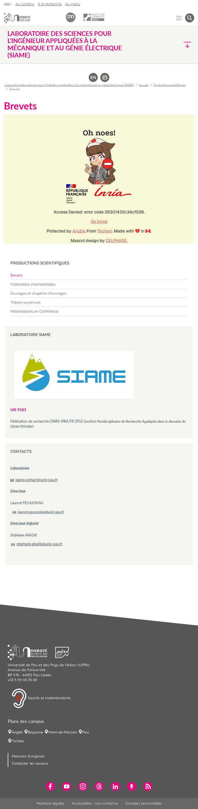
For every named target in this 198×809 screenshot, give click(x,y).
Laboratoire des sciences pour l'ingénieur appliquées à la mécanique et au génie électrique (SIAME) (69, 85)
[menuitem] (99, 275)
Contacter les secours (30, 763)
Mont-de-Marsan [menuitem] (62, 732)
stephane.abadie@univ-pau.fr (39, 544)
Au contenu (24, 4)
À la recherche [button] (50, 4)
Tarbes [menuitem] (18, 741)
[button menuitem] (189, 17)
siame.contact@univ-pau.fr (36, 480)
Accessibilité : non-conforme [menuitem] (95, 803)
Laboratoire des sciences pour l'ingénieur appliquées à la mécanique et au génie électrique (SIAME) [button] (64, 44)
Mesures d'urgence (28, 756)
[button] (172, 44)
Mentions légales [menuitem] (50, 803)
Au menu (72, 4)
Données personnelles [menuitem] (143, 803)
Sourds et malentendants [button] (41, 698)
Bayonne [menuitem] (35, 732)
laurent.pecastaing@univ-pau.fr (41, 512)
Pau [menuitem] (85, 732)
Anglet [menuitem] (17, 732)
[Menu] (179, 18)
